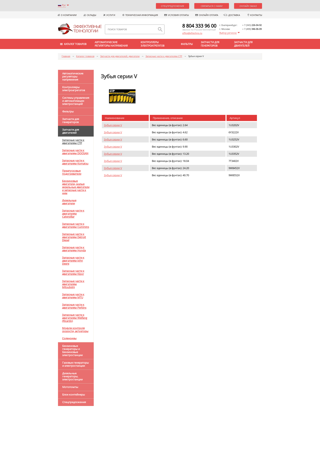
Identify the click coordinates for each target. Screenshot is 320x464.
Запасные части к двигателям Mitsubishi (73, 284)
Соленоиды (69, 338)
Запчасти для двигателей (243, 43)
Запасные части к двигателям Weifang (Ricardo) (74, 318)
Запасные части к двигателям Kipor (73, 272)
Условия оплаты (178, 15)
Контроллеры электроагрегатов (152, 43)
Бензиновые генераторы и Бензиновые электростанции (72, 350)
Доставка (234, 15)
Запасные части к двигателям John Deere (73, 261)
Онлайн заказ (248, 6)
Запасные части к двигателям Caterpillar (73, 214)
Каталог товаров (85, 56)
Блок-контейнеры (73, 394)
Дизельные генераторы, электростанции (72, 376)
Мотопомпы (70, 387)
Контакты (256, 15)
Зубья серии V (113, 125)
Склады (91, 15)
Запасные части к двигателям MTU (73, 296)
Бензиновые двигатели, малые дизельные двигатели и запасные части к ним (75, 187)
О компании (69, 15)
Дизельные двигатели (69, 201)
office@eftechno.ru (192, 33)
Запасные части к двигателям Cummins (75, 225)
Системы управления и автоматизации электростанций (75, 101)
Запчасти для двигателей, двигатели (120, 56)
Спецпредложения (172, 6)
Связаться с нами (211, 6)
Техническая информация (141, 15)
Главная (66, 56)
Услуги (110, 15)
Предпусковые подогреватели (71, 172)
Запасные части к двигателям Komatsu (75, 162)
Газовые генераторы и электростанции (75, 364)
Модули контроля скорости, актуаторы (75, 329)
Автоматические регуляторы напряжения (111, 43)
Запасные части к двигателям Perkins (74, 306)
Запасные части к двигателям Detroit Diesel (74, 237)
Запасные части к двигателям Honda (74, 248)
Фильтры (187, 44)
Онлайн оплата (208, 15)
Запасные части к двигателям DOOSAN (75, 151)
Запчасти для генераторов (210, 43)
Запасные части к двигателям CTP (164, 56)
